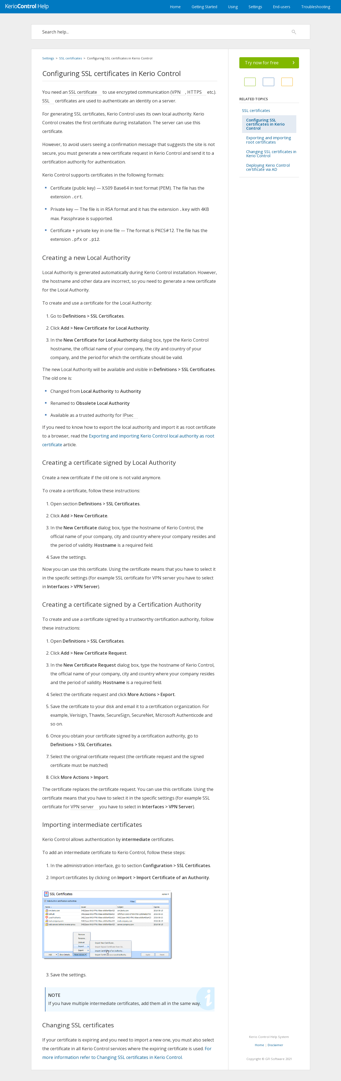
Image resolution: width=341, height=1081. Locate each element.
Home (175, 6)
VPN (176, 92)
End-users (281, 6)
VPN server (82, 807)
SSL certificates (70, 58)
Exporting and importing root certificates (268, 139)
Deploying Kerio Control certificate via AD (268, 167)
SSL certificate (83, 92)
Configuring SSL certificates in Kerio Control (265, 124)
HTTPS (194, 92)
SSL (46, 101)
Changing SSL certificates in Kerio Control (271, 153)
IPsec (128, 415)
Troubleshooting (315, 6)
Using (233, 6)
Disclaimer (275, 1045)
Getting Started (204, 6)
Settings (255, 6)
